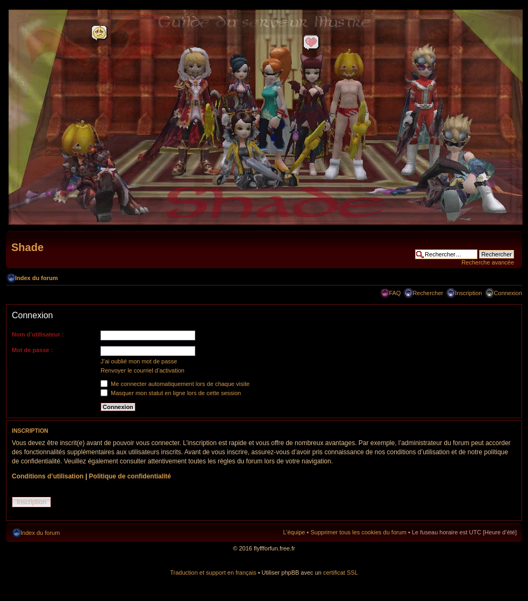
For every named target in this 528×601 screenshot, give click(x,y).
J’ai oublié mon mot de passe (139, 361)
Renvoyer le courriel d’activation (142, 370)
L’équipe (294, 532)
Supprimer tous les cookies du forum (358, 532)
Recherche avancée (487, 262)
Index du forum (36, 278)
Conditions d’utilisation (47, 476)
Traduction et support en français (213, 572)
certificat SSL (340, 572)
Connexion (508, 293)
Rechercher (427, 293)
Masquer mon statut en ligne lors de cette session (171, 393)
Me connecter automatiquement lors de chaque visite (175, 384)
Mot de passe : (32, 350)
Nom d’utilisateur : (38, 334)
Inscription (468, 293)
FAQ (395, 293)
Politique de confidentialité (130, 476)
